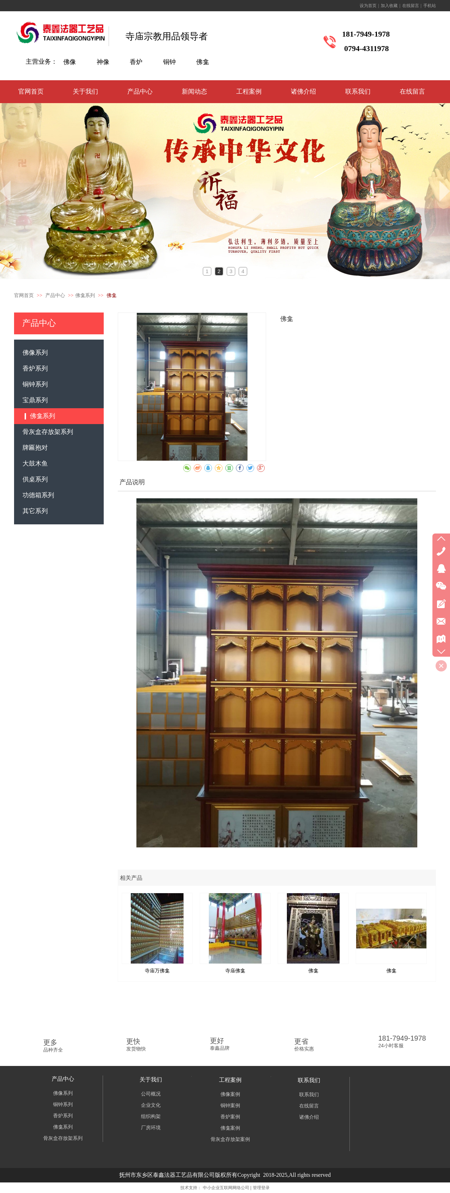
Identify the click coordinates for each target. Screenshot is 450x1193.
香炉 (136, 61)
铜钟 (169, 61)
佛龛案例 (230, 1128)
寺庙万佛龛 (157, 970)
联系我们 (309, 1080)
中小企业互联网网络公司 (226, 1187)
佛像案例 (230, 1094)
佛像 (69, 61)
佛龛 (202, 61)
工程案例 (230, 1080)
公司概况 (151, 1094)
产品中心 (55, 295)
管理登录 (261, 1187)
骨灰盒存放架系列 (63, 1138)
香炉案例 (230, 1116)
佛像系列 (63, 1093)
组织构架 (151, 1116)
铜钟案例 (230, 1105)
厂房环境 (151, 1127)
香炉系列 (63, 1115)
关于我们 (151, 1079)
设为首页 (368, 5)
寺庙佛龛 (235, 970)
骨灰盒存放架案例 (230, 1139)
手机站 (429, 5)
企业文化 (151, 1105)
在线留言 (410, 5)
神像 (103, 61)
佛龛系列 (85, 295)
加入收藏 (389, 5)
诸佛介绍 (309, 1117)
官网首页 (24, 295)
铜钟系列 (63, 1104)
